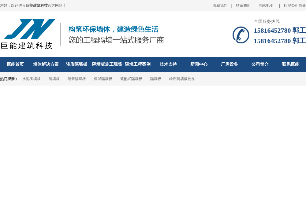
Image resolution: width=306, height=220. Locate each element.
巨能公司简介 (295, 5)
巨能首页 (15, 64)
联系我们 (243, 5)
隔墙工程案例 (138, 64)
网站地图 (266, 5)
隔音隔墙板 (77, 79)
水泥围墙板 (31, 79)
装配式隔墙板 (131, 79)
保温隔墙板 (103, 79)
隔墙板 (54, 79)
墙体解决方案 (46, 64)
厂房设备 (229, 64)
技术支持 (168, 64)
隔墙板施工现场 (107, 64)
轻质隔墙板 (76, 64)
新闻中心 (198, 64)
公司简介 (260, 64)
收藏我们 (220, 5)
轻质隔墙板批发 (182, 79)
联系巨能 (290, 64)
